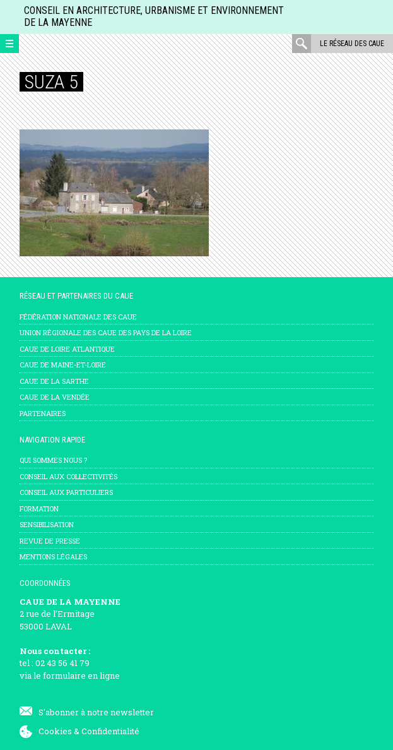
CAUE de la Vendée (55, 397)
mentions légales (53, 556)
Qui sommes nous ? (53, 460)
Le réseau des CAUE (352, 43)
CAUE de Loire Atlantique (67, 349)
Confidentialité (110, 731)
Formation (39, 508)
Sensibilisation (47, 524)
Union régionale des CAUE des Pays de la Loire (106, 332)
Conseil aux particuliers (66, 492)
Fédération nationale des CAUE (78, 316)
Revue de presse (50, 540)
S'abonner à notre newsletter (96, 712)
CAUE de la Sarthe (54, 381)
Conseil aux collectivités (68, 476)
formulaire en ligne (81, 675)
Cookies (55, 731)
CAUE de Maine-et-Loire (63, 364)
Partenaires (43, 413)
